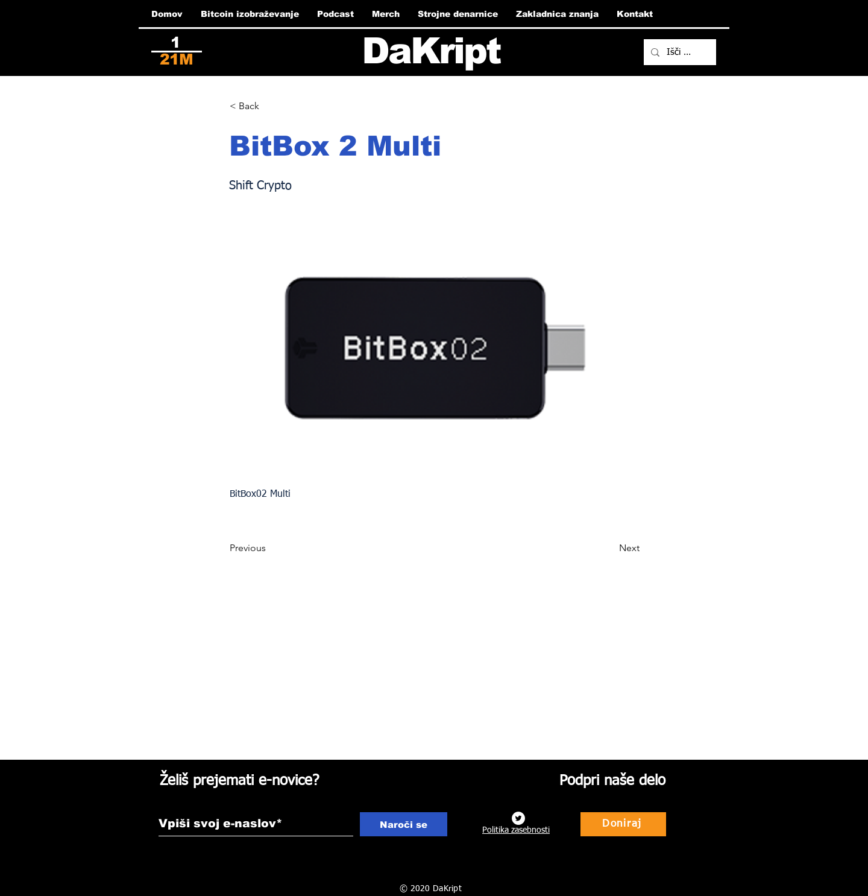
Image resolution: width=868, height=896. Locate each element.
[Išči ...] (679, 52)
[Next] (609, 548)
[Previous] (269, 548)
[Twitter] (518, 818)
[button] (269, 106)
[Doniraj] (623, 824)
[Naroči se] (403, 824)
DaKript (431, 51)
